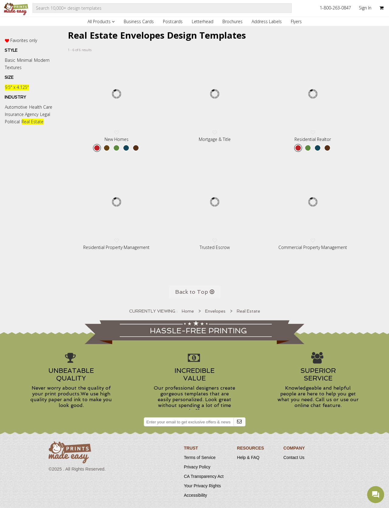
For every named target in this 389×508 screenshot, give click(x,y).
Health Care (40, 107)
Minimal (24, 60)
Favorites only (23, 40)
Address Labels (267, 21)
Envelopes (215, 311)
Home (188, 311)
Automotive (16, 107)
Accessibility (195, 495)
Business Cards (139, 21)
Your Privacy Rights (202, 485)
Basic (10, 60)
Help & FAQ (248, 457)
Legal (45, 114)
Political (12, 121)
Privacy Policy (197, 466)
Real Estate (32, 121)
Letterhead (202, 21)
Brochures (232, 21)
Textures (13, 67)
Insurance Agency (21, 114)
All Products (101, 21)
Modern (42, 60)
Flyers (296, 21)
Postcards (173, 21)
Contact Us (294, 457)
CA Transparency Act (204, 476)
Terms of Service (199, 457)
